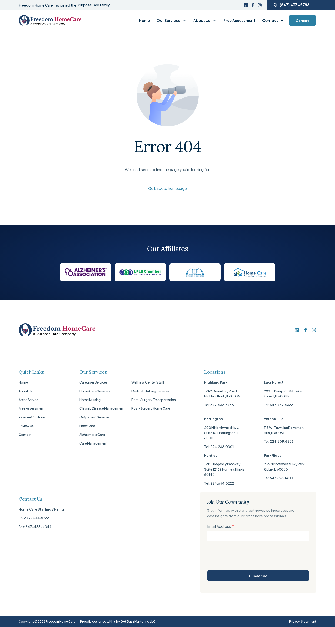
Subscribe (258, 575)
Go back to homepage (167, 188)
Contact (273, 20)
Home (144, 20)
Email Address (219, 526)
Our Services (171, 20)
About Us (204, 20)
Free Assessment (239, 20)
